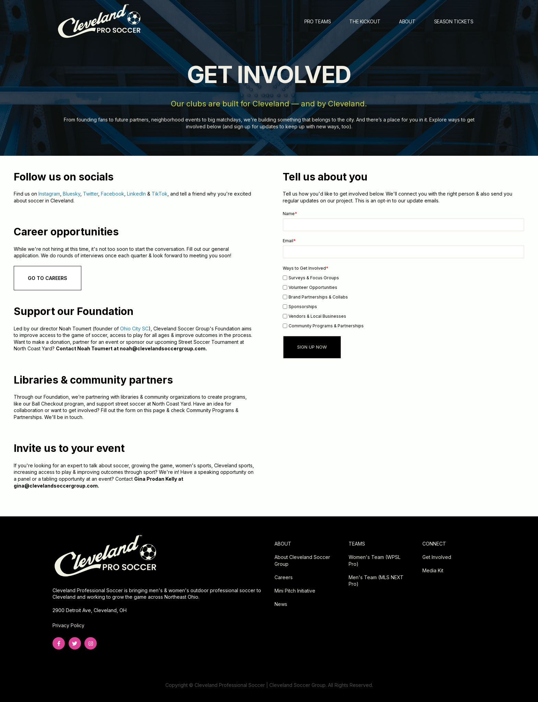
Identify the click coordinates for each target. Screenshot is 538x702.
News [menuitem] (280, 604)
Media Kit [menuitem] (432, 570)
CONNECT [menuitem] (434, 544)
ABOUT (407, 21)
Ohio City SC (134, 328)
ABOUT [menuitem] (282, 544)
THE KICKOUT (365, 21)
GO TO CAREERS (47, 278)
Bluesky (71, 194)
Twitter (90, 194)
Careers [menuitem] (283, 577)
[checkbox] (403, 301)
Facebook (112, 194)
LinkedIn (136, 194)
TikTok (159, 194)
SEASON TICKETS (453, 21)
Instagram (49, 194)
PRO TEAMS (317, 21)
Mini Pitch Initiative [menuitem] (294, 591)
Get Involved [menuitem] (436, 557)
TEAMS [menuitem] (357, 544)
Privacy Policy (68, 625)
